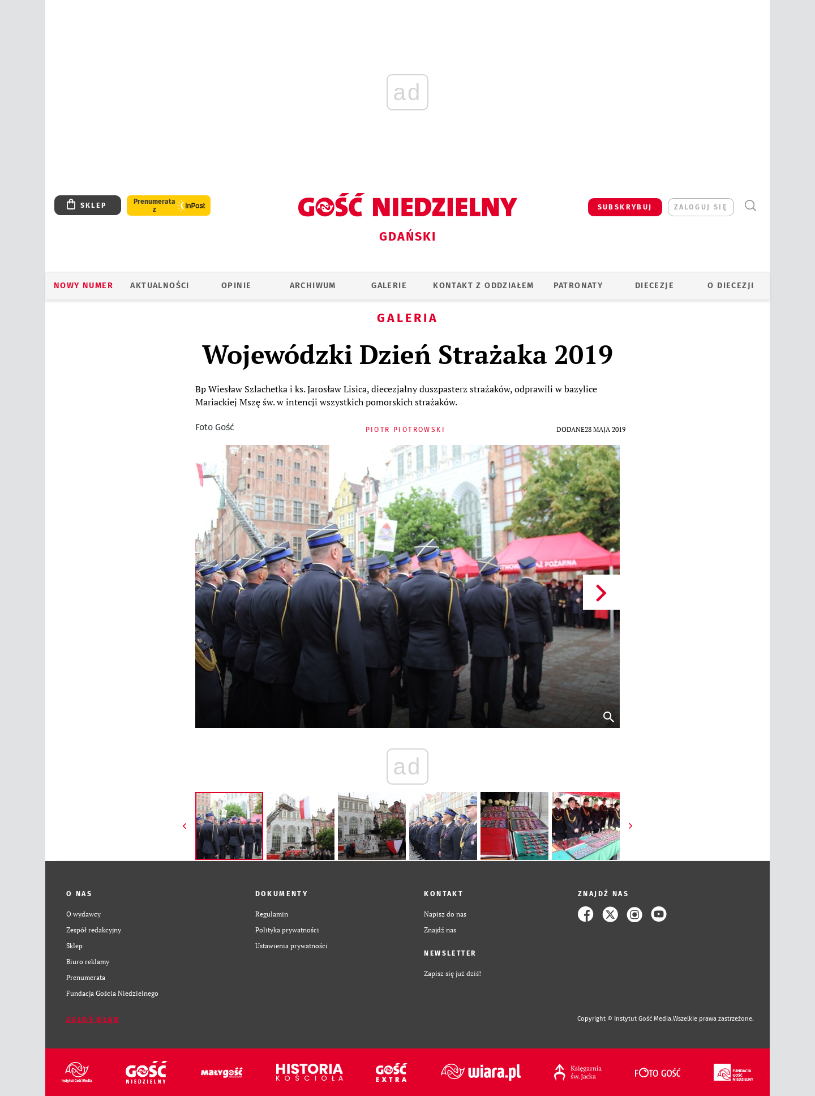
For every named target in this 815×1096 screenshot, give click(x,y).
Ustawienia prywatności (291, 946)
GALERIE (389, 285)
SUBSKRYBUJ (625, 207)
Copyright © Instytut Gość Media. (625, 1018)
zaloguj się (701, 207)
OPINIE (236, 285)
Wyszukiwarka (750, 205)
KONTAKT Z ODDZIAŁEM (483, 285)
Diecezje (654, 285)
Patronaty (578, 285)
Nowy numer (83, 285)
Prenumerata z (154, 205)
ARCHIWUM (313, 285)
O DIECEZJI (730, 285)
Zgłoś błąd (92, 1019)
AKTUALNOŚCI (159, 285)
